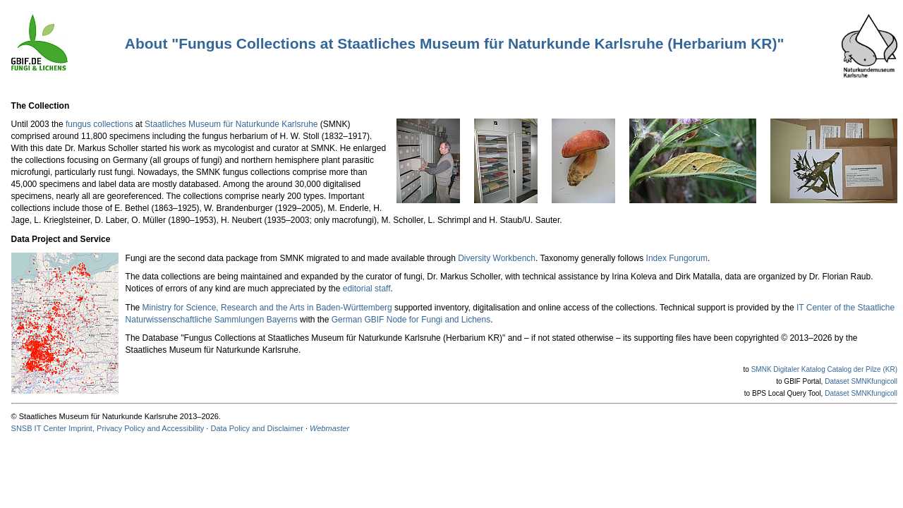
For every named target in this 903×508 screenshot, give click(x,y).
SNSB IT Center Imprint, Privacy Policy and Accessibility (108, 428)
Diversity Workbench (496, 258)
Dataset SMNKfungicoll (861, 381)
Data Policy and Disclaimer (256, 428)
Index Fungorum (677, 258)
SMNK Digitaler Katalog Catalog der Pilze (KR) (824, 369)
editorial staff (367, 289)
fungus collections (99, 124)
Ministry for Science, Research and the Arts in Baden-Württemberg (267, 308)
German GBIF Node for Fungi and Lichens (411, 320)
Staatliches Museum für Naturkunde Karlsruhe (231, 124)
